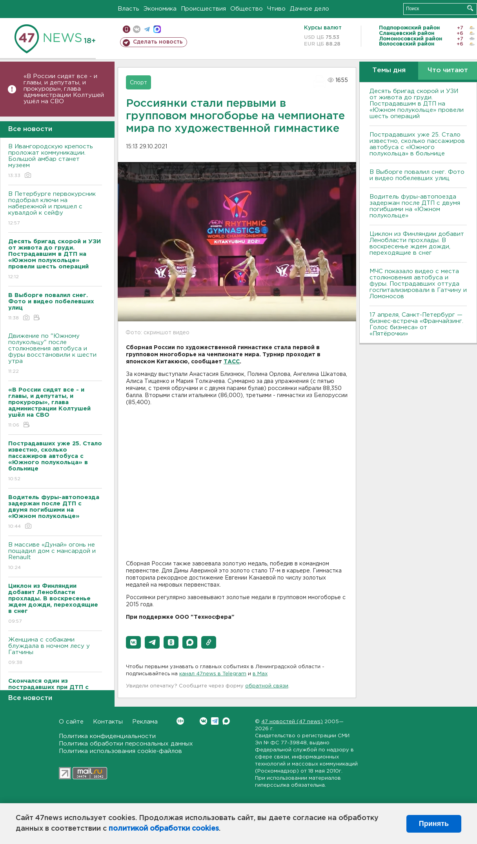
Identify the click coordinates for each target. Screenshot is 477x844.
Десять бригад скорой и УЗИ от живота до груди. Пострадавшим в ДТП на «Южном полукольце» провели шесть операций (417, 104)
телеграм (147, 29)
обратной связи (266, 686)
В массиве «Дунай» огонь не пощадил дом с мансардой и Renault (55, 556)
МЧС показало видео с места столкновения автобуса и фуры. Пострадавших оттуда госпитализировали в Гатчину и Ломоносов (418, 284)
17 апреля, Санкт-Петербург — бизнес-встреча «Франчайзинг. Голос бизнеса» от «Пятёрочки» (416, 324)
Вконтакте (180, 721)
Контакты (108, 721)
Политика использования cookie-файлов (120, 751)
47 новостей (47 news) (292, 722)
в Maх (260, 674)
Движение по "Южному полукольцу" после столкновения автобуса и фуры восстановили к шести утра (55, 354)
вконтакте (136, 29)
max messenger (157, 29)
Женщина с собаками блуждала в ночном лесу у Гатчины (55, 651)
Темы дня (389, 70)
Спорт (138, 82)
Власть (128, 8)
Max (226, 721)
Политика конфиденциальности (107, 736)
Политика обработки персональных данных (126, 743)
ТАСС (232, 361)
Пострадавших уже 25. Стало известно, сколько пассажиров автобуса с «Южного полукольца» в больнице (417, 144)
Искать (470, 8)
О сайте (71, 721)
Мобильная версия (126, 29)
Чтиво (276, 8)
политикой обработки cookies (164, 829)
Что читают (448, 70)
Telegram (214, 721)
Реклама (145, 721)
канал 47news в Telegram (212, 674)
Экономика (160, 8)
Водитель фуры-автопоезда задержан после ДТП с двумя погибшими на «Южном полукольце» (415, 206)
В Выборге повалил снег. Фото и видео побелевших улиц (417, 175)
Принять (434, 824)
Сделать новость (158, 42)
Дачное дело (309, 8)
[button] (133, 642)
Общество (246, 8)
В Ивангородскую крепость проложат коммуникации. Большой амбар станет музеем (55, 161)
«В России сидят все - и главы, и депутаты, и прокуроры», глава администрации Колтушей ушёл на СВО (64, 89)
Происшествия (203, 8)
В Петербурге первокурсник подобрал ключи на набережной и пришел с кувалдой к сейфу (55, 208)
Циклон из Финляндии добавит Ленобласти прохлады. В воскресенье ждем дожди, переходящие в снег (417, 243)
